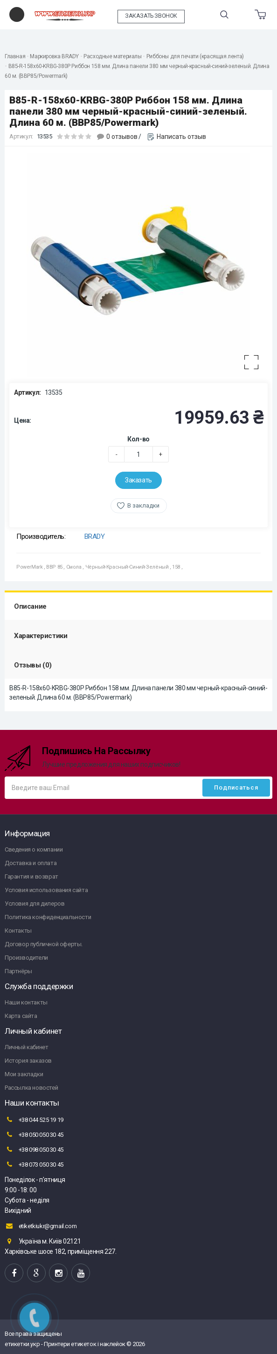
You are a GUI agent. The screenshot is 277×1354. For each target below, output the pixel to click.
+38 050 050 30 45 (34, 1134)
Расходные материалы (112, 56)
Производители (26, 957)
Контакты (18, 930)
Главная (15, 56)
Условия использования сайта (46, 890)
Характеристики (40, 636)
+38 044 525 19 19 (34, 1119)
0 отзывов (122, 136)
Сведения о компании (33, 849)
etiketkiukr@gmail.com (40, 1225)
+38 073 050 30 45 (34, 1164)
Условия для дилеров (34, 903)
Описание (30, 606)
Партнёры (18, 971)
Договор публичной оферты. (44, 944)
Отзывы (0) (33, 665)
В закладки (143, 505)
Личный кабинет (26, 1047)
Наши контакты (26, 1002)
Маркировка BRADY (54, 56)
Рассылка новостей (31, 1087)
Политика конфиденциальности (48, 917)
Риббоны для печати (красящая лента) (195, 56)
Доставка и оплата (30, 862)
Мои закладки (24, 1074)
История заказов (28, 1060)
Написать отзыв (181, 136)
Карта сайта (21, 1015)
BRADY (94, 536)
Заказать (138, 480)
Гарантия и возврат (31, 876)
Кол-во (138, 439)
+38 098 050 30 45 (34, 1149)
